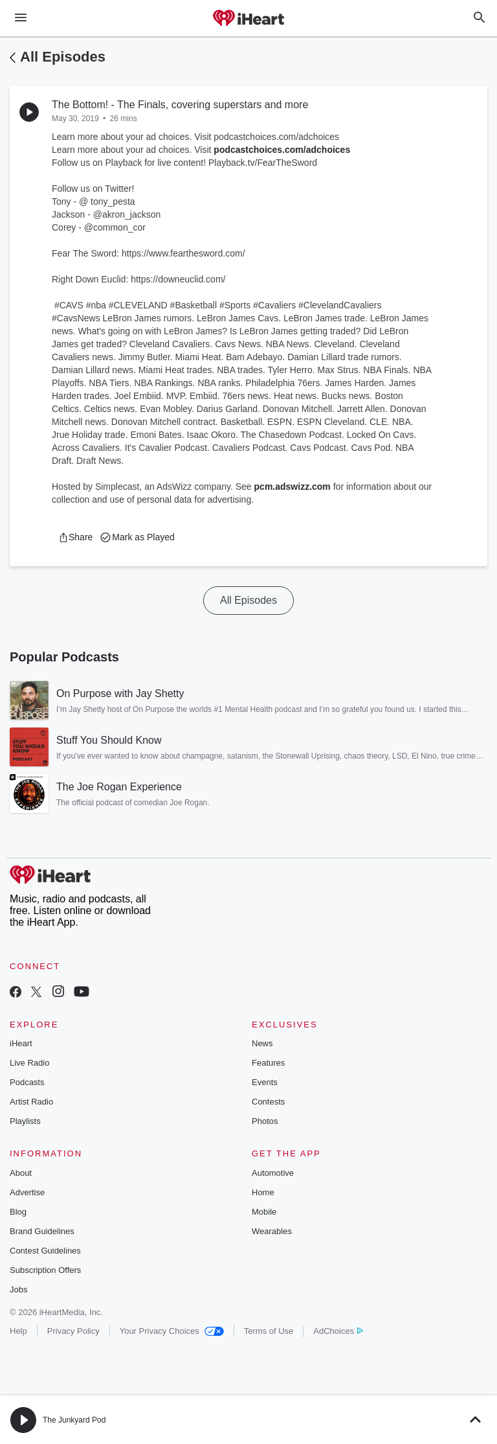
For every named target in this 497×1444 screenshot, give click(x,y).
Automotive (273, 1173)
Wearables (272, 1231)
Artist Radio (31, 1101)
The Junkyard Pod (74, 1420)
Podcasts (27, 1082)
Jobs (18, 1289)
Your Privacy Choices (172, 1331)
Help (18, 1331)
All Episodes (62, 57)
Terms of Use (269, 1331)
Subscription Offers (45, 1270)
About (21, 1173)
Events (265, 1082)
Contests (268, 1101)
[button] (75, 537)
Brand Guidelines (42, 1231)
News (262, 1043)
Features (268, 1063)
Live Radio (29, 1063)
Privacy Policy (73, 1331)
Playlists (25, 1121)
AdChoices (338, 1331)
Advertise (27, 1192)
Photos (265, 1121)
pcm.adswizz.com (292, 486)
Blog (18, 1212)
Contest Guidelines (45, 1250)
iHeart (21, 1043)
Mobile (264, 1212)
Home (263, 1192)
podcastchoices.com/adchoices (282, 149)
